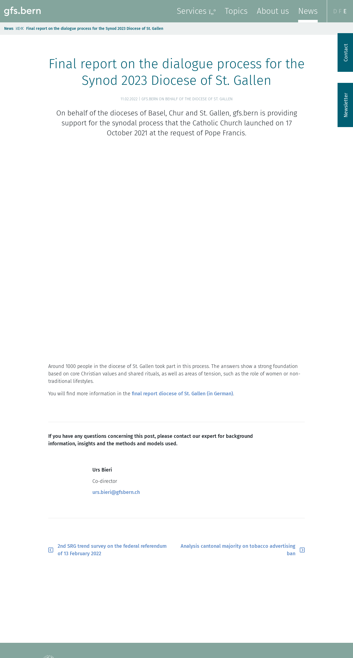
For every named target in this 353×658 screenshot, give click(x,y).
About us (273, 11)
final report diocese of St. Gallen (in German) (182, 394)
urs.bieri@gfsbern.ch (116, 492)
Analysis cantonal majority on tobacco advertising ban (238, 550)
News (308, 11)
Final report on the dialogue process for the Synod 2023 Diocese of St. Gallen (94, 28)
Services (196, 11)
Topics (236, 11)
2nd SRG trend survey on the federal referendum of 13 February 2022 (112, 550)
